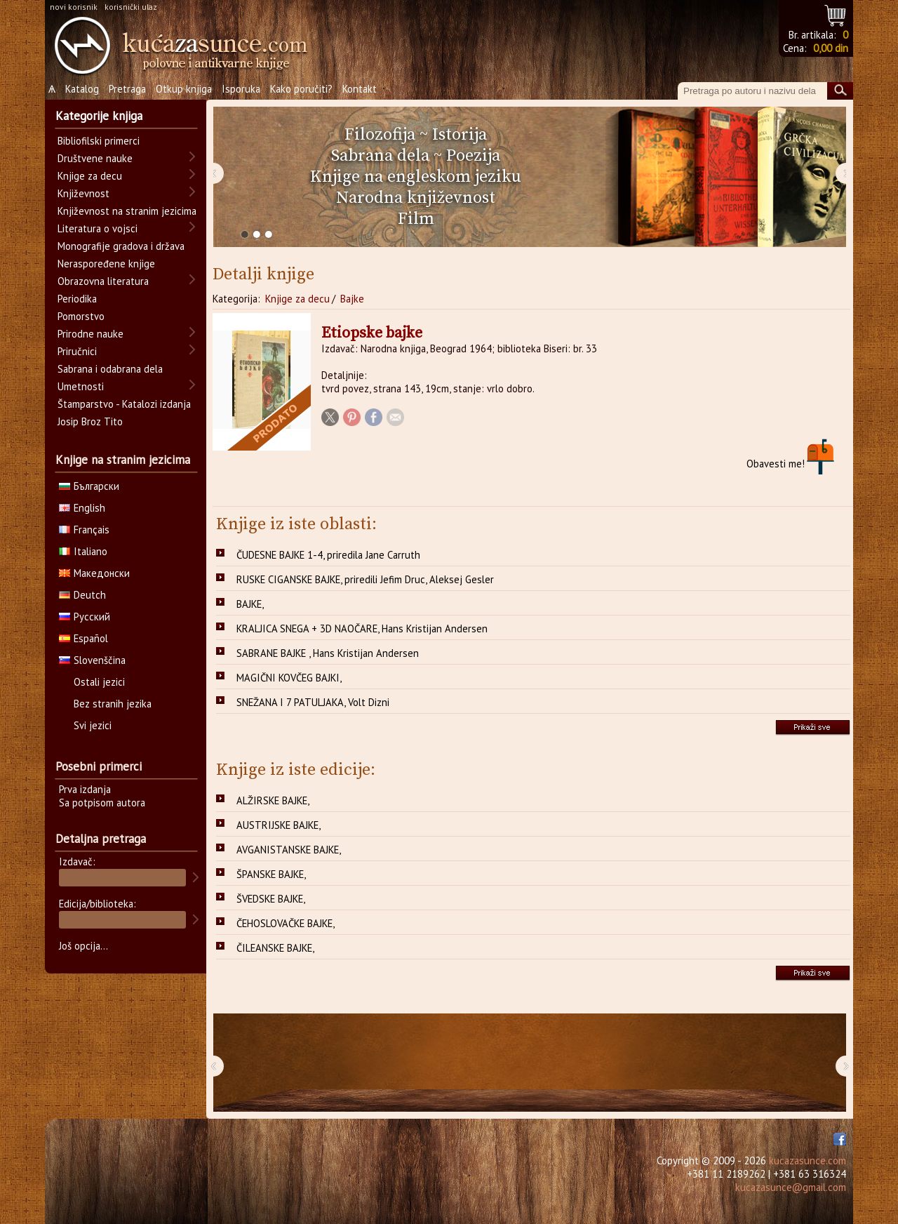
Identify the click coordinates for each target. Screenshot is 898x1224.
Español (83, 638)
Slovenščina (92, 660)
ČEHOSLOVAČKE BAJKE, (285, 923)
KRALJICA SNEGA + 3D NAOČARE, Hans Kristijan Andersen (362, 628)
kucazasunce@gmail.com (790, 1187)
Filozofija (379, 134)
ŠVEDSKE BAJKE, (270, 898)
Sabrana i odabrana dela (110, 368)
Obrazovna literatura (103, 281)
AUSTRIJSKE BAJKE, (278, 825)
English (82, 507)
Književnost (83, 193)
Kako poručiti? (301, 88)
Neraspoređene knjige (106, 263)
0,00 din (830, 48)
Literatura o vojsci (98, 228)
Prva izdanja (85, 789)
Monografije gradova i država (121, 246)
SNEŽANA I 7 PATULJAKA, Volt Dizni (312, 702)
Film (416, 219)
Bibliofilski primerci (99, 140)
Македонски (94, 573)
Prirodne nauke (90, 333)
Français (84, 529)
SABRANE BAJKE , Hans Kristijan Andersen (327, 653)
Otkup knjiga (184, 88)
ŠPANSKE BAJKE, (271, 874)
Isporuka (241, 88)
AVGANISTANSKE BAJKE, (288, 849)
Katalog (82, 88)
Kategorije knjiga (98, 116)
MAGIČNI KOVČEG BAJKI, (289, 677)
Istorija (459, 134)
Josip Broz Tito (90, 421)
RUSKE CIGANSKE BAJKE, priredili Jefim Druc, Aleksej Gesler (365, 579)
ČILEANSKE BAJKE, (275, 947)
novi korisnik (74, 6)
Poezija (473, 155)
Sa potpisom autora (102, 802)
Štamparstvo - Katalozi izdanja (124, 404)
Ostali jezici (99, 681)
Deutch (82, 594)
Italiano (83, 551)
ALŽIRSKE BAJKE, (272, 800)
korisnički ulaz (131, 6)
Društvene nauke (95, 158)
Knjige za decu (297, 298)
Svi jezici (93, 725)
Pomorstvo (81, 316)
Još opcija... (83, 945)
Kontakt (359, 88)
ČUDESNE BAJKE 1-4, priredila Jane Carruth (328, 554)
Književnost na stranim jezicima (127, 211)
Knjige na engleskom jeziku (415, 176)
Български (89, 486)
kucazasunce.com (807, 1160)
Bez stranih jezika (113, 703)
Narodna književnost (415, 197)
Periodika (77, 298)
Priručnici (77, 351)
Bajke (352, 298)
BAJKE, (250, 604)
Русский (84, 616)
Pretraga (127, 88)
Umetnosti (81, 386)
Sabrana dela (380, 155)
